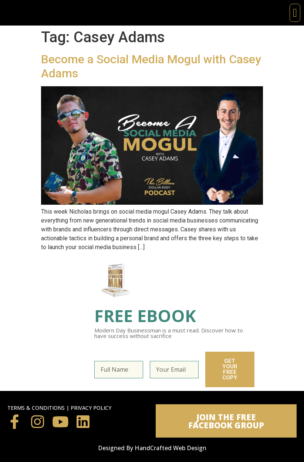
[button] (295, 13)
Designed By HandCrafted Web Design (152, 448)
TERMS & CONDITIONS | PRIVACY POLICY (59, 407)
